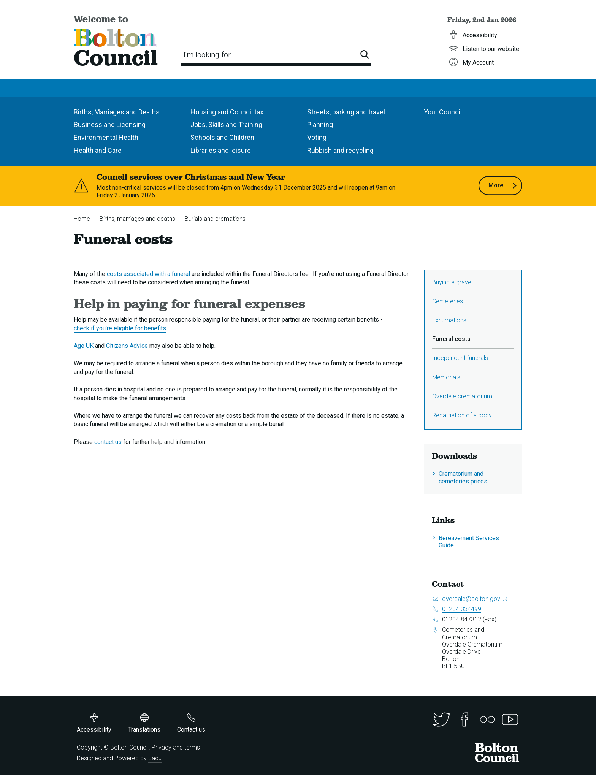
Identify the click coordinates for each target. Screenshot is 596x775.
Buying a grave (451, 282)
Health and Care (98, 150)
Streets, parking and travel (346, 112)
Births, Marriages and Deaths (117, 112)
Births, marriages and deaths (137, 218)
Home (82, 218)
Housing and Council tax (226, 112)
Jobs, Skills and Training (226, 124)
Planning (320, 124)
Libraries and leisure (220, 150)
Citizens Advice (127, 345)
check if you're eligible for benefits (120, 328)
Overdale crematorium (462, 396)
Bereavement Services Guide (469, 541)
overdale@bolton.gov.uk (474, 598)
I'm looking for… (209, 54)
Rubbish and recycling (340, 150)
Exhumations (449, 320)
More (502, 185)
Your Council (443, 112)
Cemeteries (447, 301)
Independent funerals (460, 357)
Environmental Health (106, 137)
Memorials (446, 377)
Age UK (84, 345)
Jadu (155, 758)
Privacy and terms (176, 747)
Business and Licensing (110, 124)
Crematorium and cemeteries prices (463, 477)
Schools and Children (222, 137)
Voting (317, 137)
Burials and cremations (215, 218)
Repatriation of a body (462, 415)
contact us (108, 441)
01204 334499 (461, 609)
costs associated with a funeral (148, 273)
